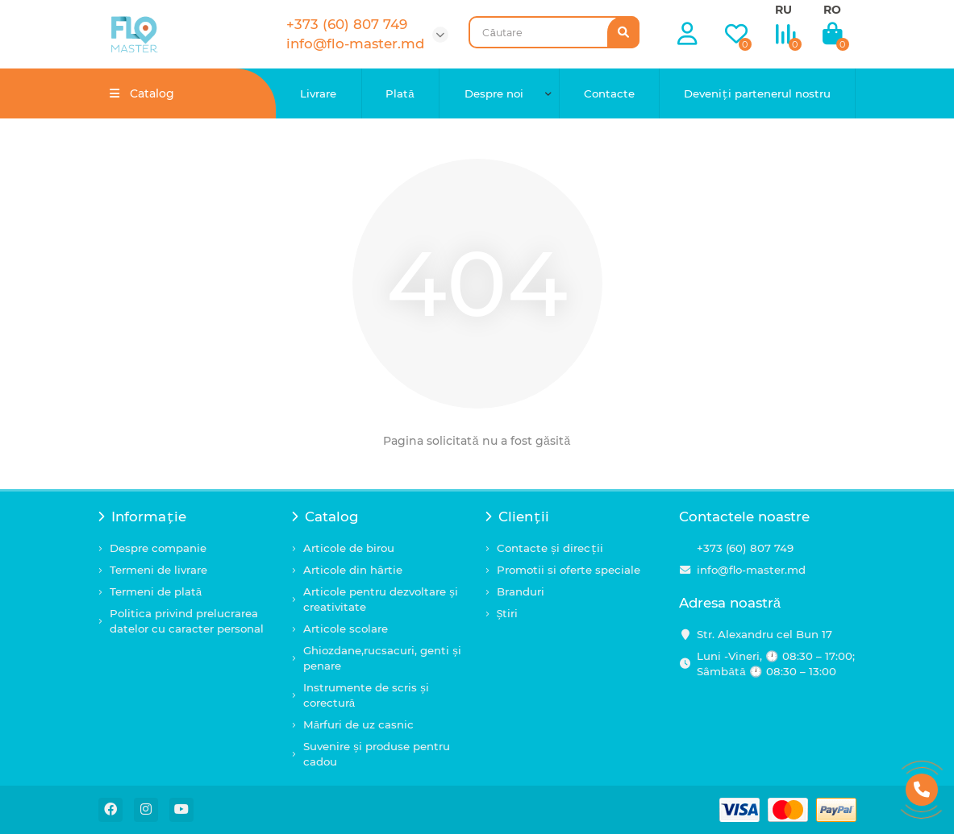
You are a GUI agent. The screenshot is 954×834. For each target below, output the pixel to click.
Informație (142, 516)
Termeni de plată (156, 591)
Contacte (609, 93)
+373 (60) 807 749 (745, 547)
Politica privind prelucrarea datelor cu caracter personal (187, 621)
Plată (400, 93)
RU (783, 9)
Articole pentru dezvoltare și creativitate (381, 599)
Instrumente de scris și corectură (366, 695)
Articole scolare (345, 628)
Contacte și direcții (550, 547)
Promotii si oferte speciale (568, 569)
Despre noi (494, 93)
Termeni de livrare (158, 569)
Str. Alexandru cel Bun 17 (764, 634)
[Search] (554, 32)
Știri (508, 613)
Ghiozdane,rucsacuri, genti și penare (382, 658)
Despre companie (158, 547)
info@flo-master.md (751, 569)
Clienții (517, 516)
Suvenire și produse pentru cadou (377, 754)
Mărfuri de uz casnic (359, 724)
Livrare (318, 93)
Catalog (326, 516)
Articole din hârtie (352, 569)
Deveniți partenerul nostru (757, 93)
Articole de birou (348, 547)
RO (832, 9)
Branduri (520, 591)
